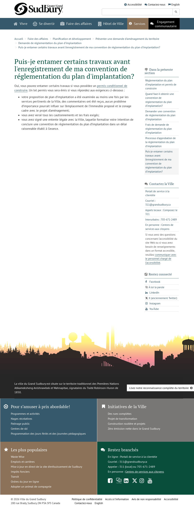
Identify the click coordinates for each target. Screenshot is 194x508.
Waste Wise (17, 456)
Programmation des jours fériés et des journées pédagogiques (48, 433)
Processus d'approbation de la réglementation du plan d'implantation (160, 142)
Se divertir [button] (44, 23)
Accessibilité (135, 4)
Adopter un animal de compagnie (31, 486)
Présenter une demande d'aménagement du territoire (127, 39)
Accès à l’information (117, 499)
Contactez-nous (156, 4)
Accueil (18, 39)
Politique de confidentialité (87, 499)
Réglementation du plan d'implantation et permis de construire (160, 84)
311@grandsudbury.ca (133, 461)
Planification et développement (72, 39)
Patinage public (20, 423)
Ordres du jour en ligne (25, 481)
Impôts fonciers (20, 471)
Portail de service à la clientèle (138, 456)
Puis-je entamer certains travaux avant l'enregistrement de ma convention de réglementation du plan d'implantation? (89, 47)
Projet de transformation (122, 418)
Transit (15, 476)
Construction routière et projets (126, 423)
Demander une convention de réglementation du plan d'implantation (160, 115)
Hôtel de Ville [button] (111, 23)
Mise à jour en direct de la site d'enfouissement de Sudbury (46, 466)
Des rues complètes (119, 413)
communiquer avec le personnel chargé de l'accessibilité (160, 258)
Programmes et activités (25, 413)
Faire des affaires (38, 39)
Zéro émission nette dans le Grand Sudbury (134, 428)
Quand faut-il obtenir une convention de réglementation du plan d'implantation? (159, 100)
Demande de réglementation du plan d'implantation (50, 43)
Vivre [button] (20, 23)
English (175, 4)
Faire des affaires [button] (76, 23)
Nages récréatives (21, 418)
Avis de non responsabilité (146, 499)
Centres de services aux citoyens (144, 471)
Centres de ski (19, 428)
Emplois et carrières (23, 461)
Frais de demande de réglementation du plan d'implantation (158, 128)
